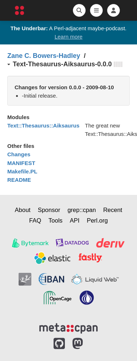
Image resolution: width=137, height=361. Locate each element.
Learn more (69, 37)
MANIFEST (21, 163)
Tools (55, 220)
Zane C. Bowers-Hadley (43, 55)
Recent (112, 210)
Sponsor (49, 210)
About (23, 210)
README (19, 180)
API (75, 220)
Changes (18, 154)
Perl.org (97, 220)
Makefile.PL (22, 171)
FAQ (35, 220)
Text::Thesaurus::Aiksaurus (43, 125)
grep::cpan (81, 210)
